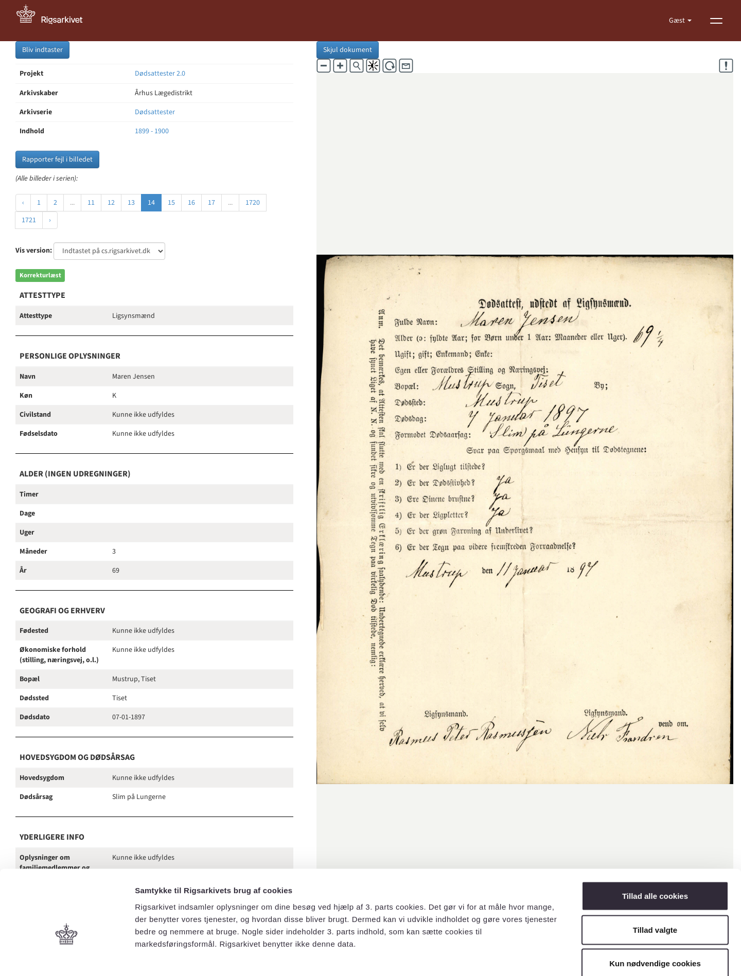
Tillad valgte (655, 875)
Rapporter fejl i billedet (57, 159)
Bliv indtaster (42, 50)
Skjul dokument (347, 50)
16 (191, 203)
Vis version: (33, 250)
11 (91, 203)
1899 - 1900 (152, 131)
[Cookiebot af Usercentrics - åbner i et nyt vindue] (67, 956)
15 (171, 203)
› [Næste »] (50, 220)
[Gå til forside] (55, 21)
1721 (29, 220)
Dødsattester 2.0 (160, 73)
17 (211, 203)
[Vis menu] (716, 20)
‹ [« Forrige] (23, 203)
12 (111, 203)
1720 (252, 203)
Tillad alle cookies (655, 841)
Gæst (677, 20)
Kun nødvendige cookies (655, 908)
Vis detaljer (535, 955)
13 (131, 203)
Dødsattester (155, 112)
